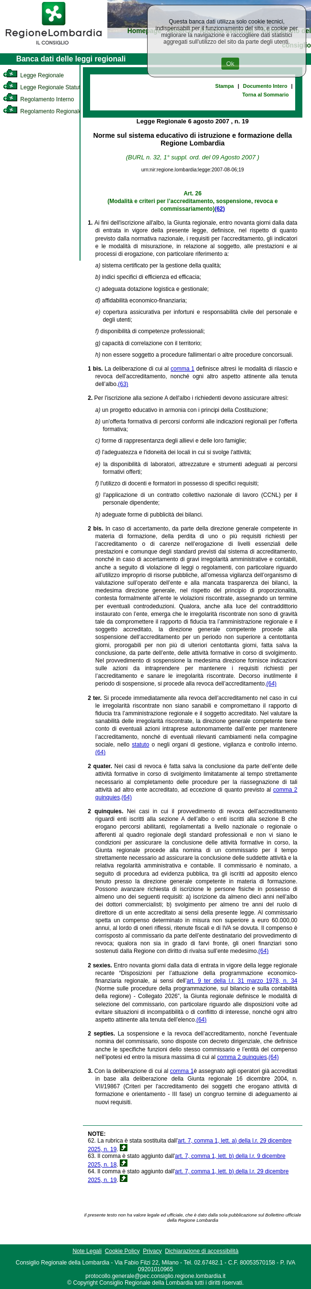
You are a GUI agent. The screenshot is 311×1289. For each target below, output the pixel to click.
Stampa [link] (224, 86)
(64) (271, 683)
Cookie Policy (122, 1251)
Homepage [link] (144, 31)
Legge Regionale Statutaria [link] (46, 87)
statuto (140, 744)
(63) (123, 384)
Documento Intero (265, 86)
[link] (53, 46)
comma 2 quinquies (242, 1057)
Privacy (152, 1251)
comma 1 (183, 368)
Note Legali (87, 1251)
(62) (220, 208)
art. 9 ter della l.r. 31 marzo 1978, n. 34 (241, 980)
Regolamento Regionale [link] (42, 111)
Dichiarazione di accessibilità (201, 1251)
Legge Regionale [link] (33, 75)
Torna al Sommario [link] (265, 94)
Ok (230, 63)
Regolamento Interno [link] (38, 99)
